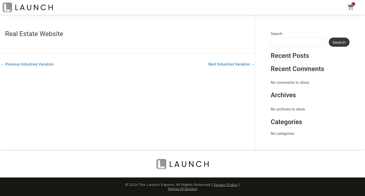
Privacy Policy (225, 184)
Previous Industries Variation (27, 64)
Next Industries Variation (231, 64)
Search (276, 33)
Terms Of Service (182, 188)
